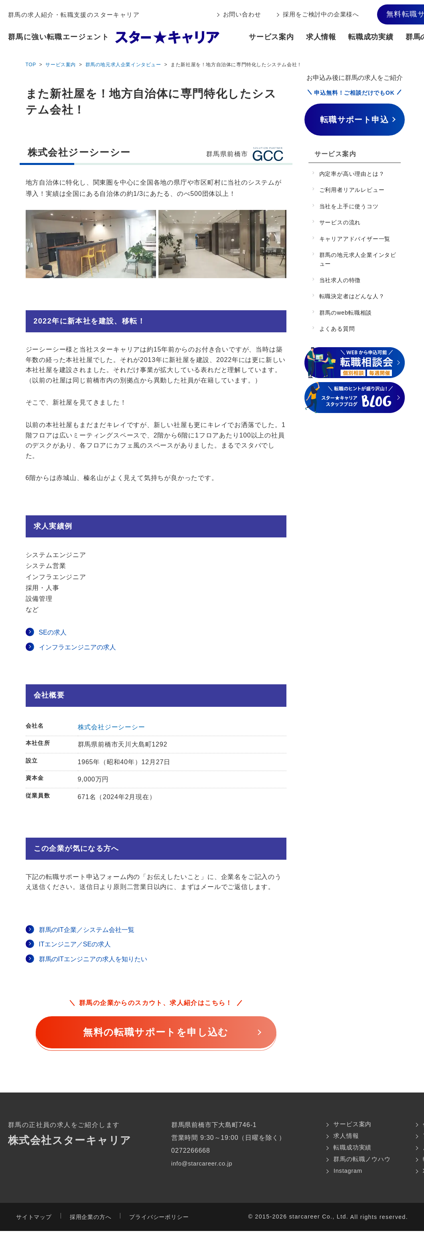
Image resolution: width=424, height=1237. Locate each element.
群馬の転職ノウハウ (357, 1163)
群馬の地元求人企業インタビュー (123, 64)
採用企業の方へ (91, 1223)
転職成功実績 (371, 37)
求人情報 (321, 37)
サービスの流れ (340, 222)
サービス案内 (271, 37)
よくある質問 (337, 329)
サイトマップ (34, 1223)
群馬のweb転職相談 (345, 312)
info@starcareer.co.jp (201, 1163)
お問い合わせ (242, 14)
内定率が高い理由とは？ (352, 174)
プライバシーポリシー (159, 1223)
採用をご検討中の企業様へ (321, 14)
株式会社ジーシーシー (111, 727)
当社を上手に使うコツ (349, 206)
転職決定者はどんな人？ (352, 296)
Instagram (342, 1176)
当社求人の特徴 (340, 280)
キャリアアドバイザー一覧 (355, 239)
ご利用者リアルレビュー (352, 190)
